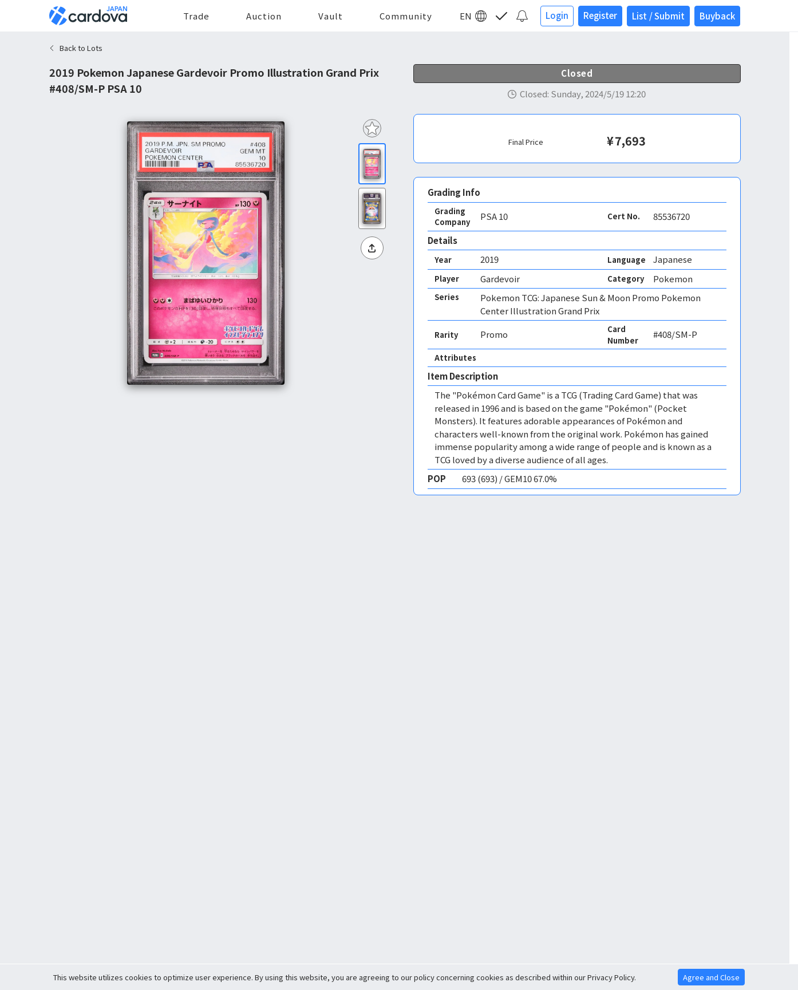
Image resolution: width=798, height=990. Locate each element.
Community (406, 16)
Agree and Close (711, 977)
